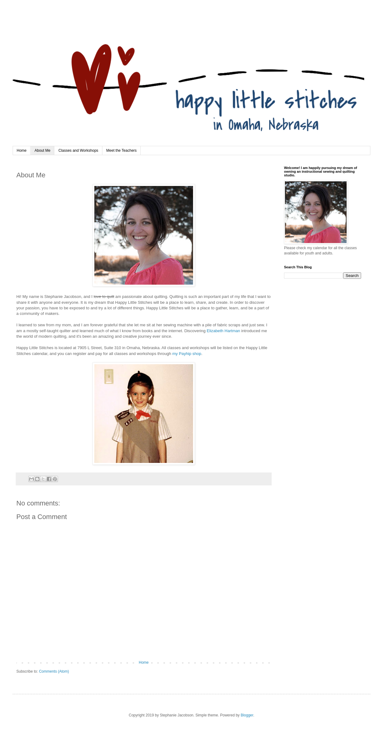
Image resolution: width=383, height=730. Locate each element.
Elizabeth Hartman (223, 330)
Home (22, 150)
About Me (42, 150)
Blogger (247, 715)
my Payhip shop (186, 353)
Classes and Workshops (78, 150)
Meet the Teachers (121, 150)
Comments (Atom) (54, 671)
